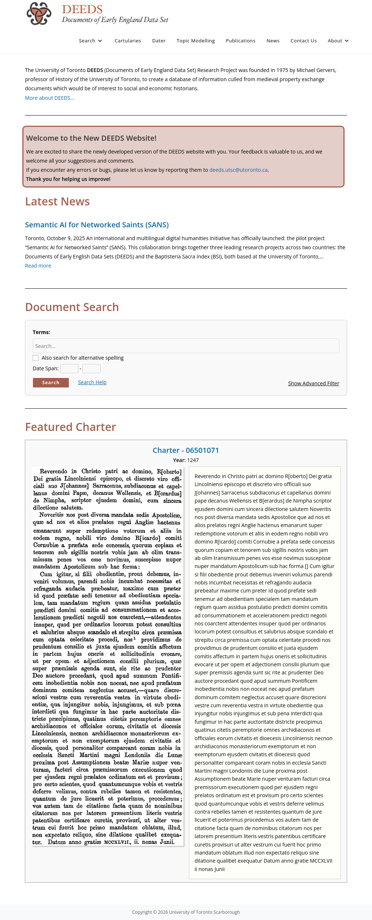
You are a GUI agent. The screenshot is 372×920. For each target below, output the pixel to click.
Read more (38, 265)
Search (51, 382)
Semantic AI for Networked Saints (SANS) (96, 225)
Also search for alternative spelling (83, 357)
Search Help (92, 382)
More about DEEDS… (49, 97)
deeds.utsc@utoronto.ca (238, 169)
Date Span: (46, 368)
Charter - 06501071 (186, 450)
